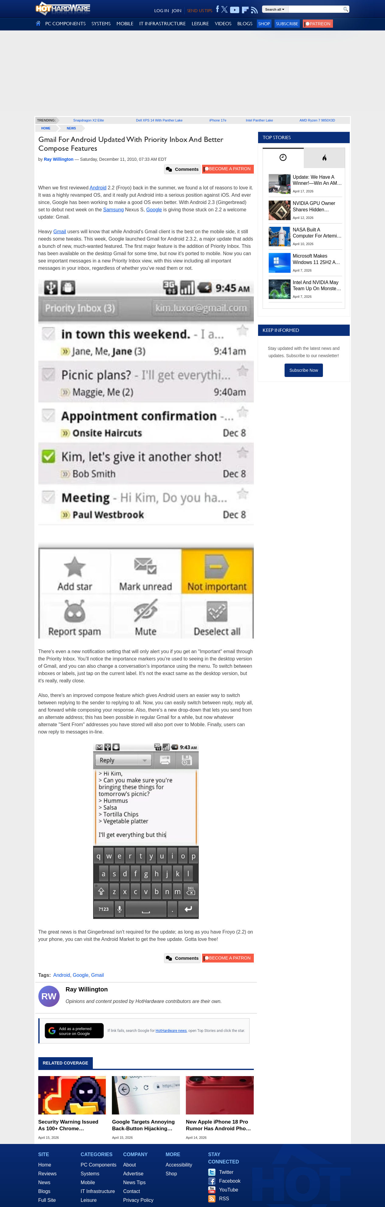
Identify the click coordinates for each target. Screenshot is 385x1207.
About (129, 1164)
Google (154, 209)
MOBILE (125, 23)
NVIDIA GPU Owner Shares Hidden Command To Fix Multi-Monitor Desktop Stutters (317, 207)
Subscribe (287, 23)
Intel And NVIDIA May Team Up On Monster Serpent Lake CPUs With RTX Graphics (315, 286)
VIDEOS (223, 23)
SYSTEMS (101, 23)
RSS (224, 1198)
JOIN (176, 10)
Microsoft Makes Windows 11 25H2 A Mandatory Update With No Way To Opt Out (314, 259)
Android (97, 187)
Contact (131, 1191)
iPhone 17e (217, 120)
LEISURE (200, 23)
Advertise (133, 1173)
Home (44, 1164)
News (71, 128)
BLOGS (244, 23)
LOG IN (161, 10)
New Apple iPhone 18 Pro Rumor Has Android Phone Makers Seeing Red (219, 1125)
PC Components (98, 1164)
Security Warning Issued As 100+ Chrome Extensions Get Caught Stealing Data (68, 1125)
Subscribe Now (303, 370)
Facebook (229, 1181)
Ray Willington (87, 989)
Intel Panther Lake (259, 120)
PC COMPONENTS (65, 23)
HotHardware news (171, 1031)
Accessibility (179, 1164)
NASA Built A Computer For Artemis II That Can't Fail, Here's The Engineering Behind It (316, 233)
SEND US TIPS (199, 10)
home (46, 128)
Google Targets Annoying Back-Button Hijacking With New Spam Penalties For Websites (143, 1125)
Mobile (88, 1182)
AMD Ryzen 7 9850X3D (317, 120)
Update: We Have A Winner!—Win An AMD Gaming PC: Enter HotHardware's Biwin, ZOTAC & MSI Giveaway (317, 180)
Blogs (44, 1191)
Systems (90, 1173)
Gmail (59, 231)
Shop (264, 23)
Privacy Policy (138, 1200)
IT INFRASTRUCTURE (162, 23)
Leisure (88, 1200)
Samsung (113, 209)
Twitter (226, 1172)
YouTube (228, 1189)
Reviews (47, 1173)
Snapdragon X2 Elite (88, 120)
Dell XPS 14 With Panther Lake (159, 120)
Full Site (47, 1200)
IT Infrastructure (98, 1191)
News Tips (134, 1182)
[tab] (283, 158)
